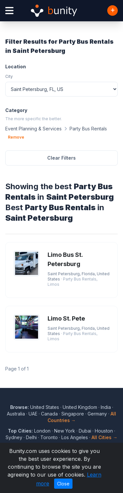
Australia (16, 413)
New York (64, 431)
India (106, 407)
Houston (104, 431)
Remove (16, 137)
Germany (97, 413)
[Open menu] (9, 11)
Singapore (72, 413)
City (9, 76)
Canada (49, 413)
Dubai (85, 431)
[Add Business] (112, 10)
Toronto (49, 437)
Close (63, 483)
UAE (33, 413)
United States (44, 407)
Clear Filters (61, 158)
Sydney (14, 437)
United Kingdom (80, 407)
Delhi (31, 437)
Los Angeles (74, 437)
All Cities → (104, 437)
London (42, 431)
